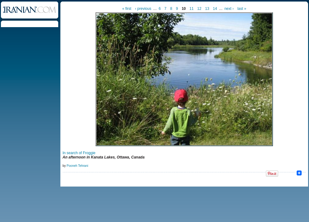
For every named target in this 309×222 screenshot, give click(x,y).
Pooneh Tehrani (77, 165)
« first (126, 8)
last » (241, 8)
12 (199, 8)
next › (229, 8)
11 (191, 8)
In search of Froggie (79, 153)
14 (215, 8)
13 (207, 8)
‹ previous (143, 8)
